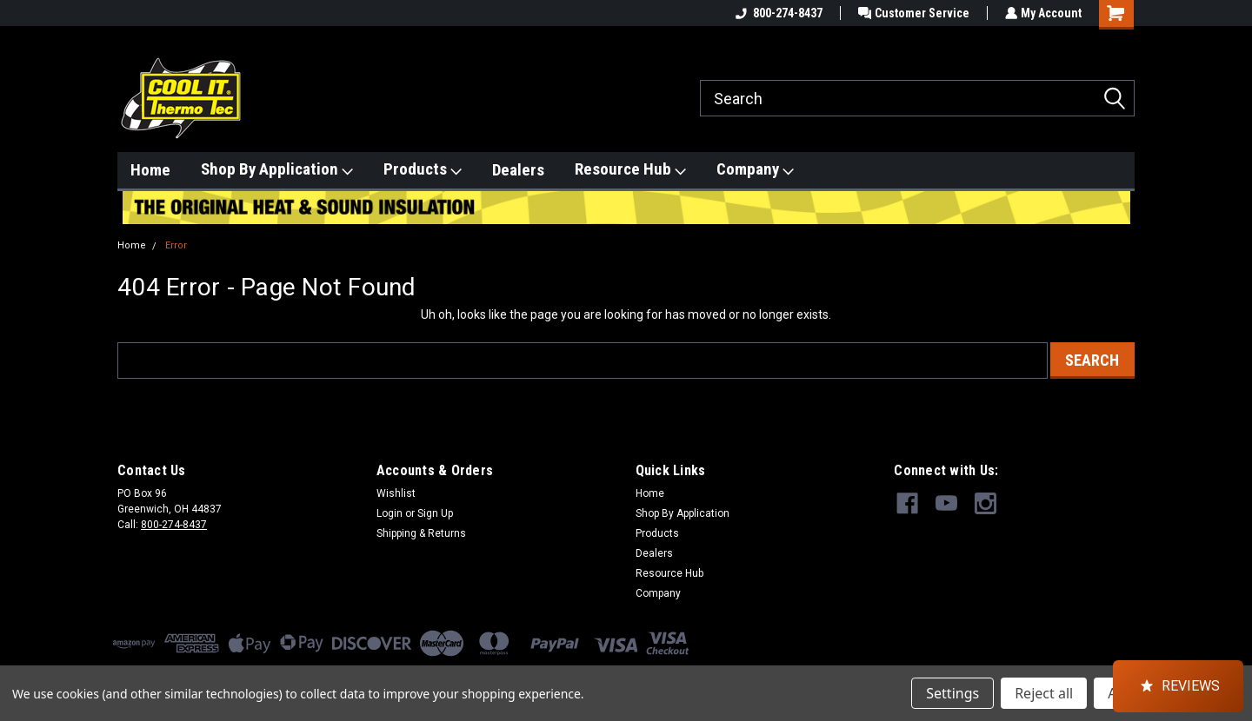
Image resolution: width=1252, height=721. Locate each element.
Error (176, 245)
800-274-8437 (776, 13)
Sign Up (435, 513)
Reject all (1044, 693)
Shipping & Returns (421, 533)
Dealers (518, 170)
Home (150, 170)
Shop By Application (277, 169)
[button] (1178, 686)
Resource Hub (630, 169)
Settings (952, 693)
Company (755, 169)
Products (422, 169)
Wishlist (396, 493)
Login (389, 513)
